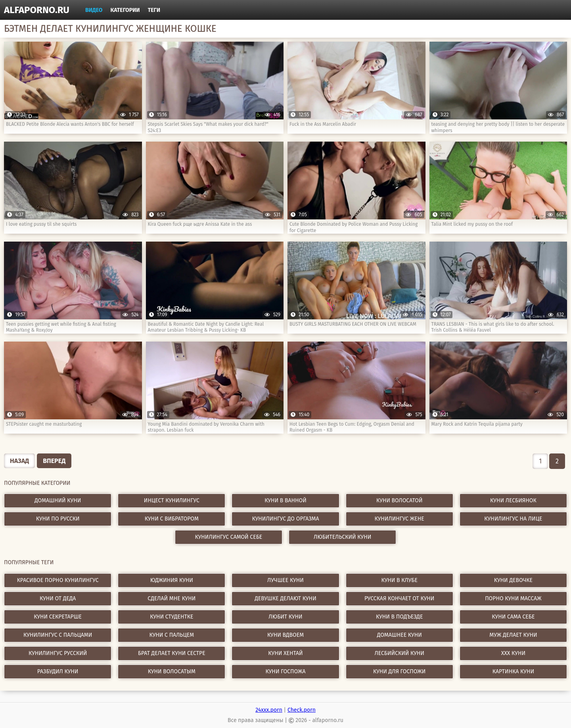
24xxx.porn (268, 710)
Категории (125, 10)
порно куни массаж (513, 598)
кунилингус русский (58, 653)
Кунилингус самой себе (229, 537)
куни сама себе (513, 616)
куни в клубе (399, 580)
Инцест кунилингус (171, 500)
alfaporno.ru (36, 9)
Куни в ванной (285, 500)
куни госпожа (286, 671)
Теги (154, 10)
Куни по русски (58, 518)
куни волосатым (171, 671)
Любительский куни (342, 537)
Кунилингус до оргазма (285, 518)
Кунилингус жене (399, 518)
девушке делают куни (285, 598)
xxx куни (513, 653)
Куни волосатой (399, 500)
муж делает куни (513, 635)
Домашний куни (57, 500)
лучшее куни (285, 580)
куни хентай (285, 653)
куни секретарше (58, 616)
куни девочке (513, 580)
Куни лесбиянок (513, 500)
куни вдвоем (285, 635)
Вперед (54, 461)
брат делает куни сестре (171, 653)
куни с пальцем (171, 635)
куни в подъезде (399, 616)
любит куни (285, 616)
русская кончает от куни (399, 598)
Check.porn (301, 710)
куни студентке (171, 616)
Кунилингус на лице (513, 518)
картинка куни (513, 671)
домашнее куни (399, 635)
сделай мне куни (171, 598)
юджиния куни (171, 580)
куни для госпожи (399, 671)
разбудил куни (58, 671)
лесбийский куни (399, 653)
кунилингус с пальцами (57, 635)
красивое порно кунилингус (58, 580)
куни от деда (58, 598)
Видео (94, 10)
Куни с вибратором (172, 518)
